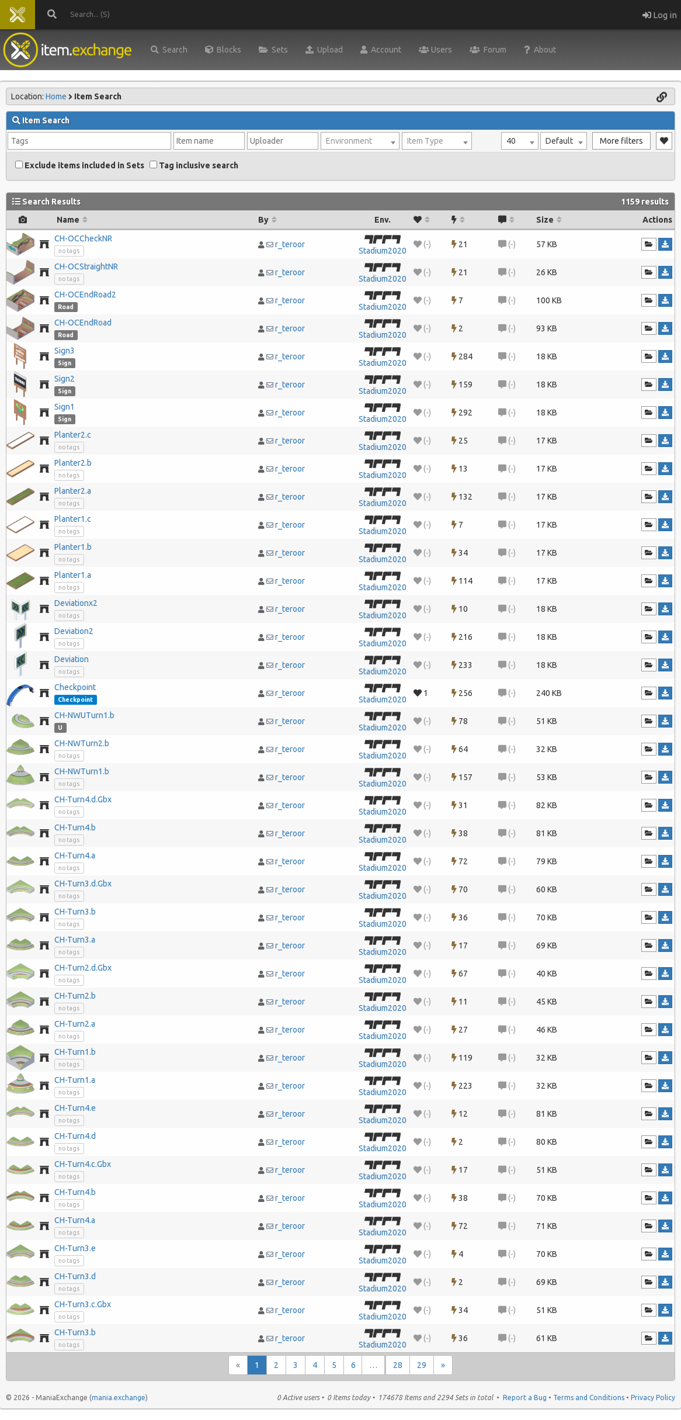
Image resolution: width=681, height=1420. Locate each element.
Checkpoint (75, 687)
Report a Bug (525, 1397)
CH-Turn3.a (74, 939)
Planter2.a (72, 491)
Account (380, 49)
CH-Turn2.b (75, 995)
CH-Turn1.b (75, 1052)
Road (66, 306)
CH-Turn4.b (75, 827)
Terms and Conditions (588, 1397)
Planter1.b (73, 547)
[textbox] (360, 141)
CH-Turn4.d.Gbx (83, 799)
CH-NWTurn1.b (81, 771)
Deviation (71, 659)
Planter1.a (72, 575)
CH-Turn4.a (74, 855)
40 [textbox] (511, 141)
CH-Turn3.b (75, 911)
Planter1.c (72, 519)
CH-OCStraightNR (86, 266)
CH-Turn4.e (75, 1108)
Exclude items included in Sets (79, 165)
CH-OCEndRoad (83, 322)
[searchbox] (89, 141)
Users (435, 49)
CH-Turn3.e (75, 1248)
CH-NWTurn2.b (81, 743)
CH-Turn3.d (75, 1276)
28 (397, 1365)
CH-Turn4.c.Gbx (82, 1164)
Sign (64, 362)
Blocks (223, 49)
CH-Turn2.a (74, 1023)
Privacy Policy (653, 1397)
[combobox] (519, 141)
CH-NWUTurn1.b (84, 715)
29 (421, 1365)
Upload (324, 49)
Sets (273, 49)
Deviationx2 (76, 603)
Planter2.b (73, 462)
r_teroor (290, 244)
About (540, 49)
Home (56, 96)
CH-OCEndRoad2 (85, 294)
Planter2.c (72, 434)
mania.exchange (118, 1397)
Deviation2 (73, 631)
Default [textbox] (559, 141)
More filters (621, 141)
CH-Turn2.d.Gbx (83, 967)
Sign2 (64, 378)
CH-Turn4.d (75, 1136)
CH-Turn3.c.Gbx (82, 1304)
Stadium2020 (382, 250)
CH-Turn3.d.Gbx (83, 883)
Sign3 (64, 350)
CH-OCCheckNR (83, 238)
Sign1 (64, 406)
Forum (488, 49)
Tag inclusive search (194, 165)
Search (169, 49)
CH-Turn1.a (74, 1080)
